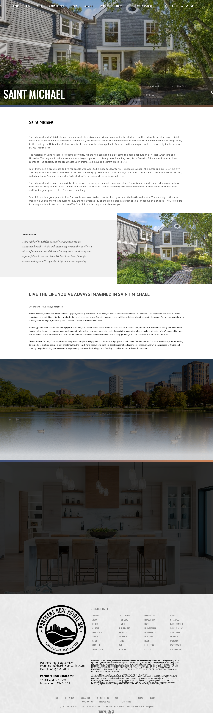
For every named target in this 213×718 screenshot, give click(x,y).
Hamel (121, 641)
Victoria (174, 637)
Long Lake (122, 649)
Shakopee (174, 620)
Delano (121, 624)
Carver (95, 637)
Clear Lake (123, 620)
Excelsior (122, 637)
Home (16, 6)
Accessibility (125, 702)
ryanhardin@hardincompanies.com (62, 665)
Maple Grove (150, 616)
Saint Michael (176, 628)
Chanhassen (97, 649)
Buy (28, 6)
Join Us (88, 6)
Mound (147, 641)
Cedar (94, 641)
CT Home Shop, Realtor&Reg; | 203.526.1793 (144, 6)
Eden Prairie (124, 628)
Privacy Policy (106, 702)
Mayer (147, 624)
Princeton (149, 645)
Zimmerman (175, 649)
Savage (173, 616)
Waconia (174, 641)
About (118, 698)
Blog (128, 698)
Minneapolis (150, 628)
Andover (95, 616)
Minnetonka (150, 632)
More (119, 6)
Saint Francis (176, 624)
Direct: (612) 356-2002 (54, 669)
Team (74, 6)
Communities (57, 6)
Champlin (96, 645)
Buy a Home (70, 698)
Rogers (147, 649)
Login (152, 698)
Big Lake (95, 628)
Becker (95, 624)
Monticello (149, 637)
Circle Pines (124, 616)
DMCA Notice (87, 702)
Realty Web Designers (144, 707)
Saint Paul (175, 632)
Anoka (94, 620)
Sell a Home (86, 698)
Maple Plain (149, 620)
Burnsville (97, 632)
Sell (40, 6)
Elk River (122, 632)
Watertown (175, 645)
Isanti (121, 645)
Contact (104, 6)
